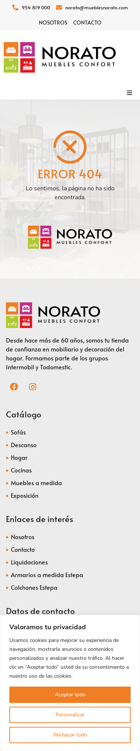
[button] (129, 92)
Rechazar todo (70, 734)
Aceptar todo (70, 694)
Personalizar (70, 714)
